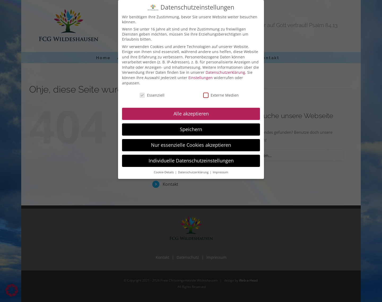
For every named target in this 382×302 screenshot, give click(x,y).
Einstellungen (200, 76)
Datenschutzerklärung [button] (193, 171)
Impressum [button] (220, 171)
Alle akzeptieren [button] (191, 112)
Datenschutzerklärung (225, 71)
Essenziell (152, 93)
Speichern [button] (191, 128)
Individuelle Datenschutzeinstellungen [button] (191, 159)
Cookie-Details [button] (164, 171)
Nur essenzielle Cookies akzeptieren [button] (191, 143)
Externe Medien (221, 93)
